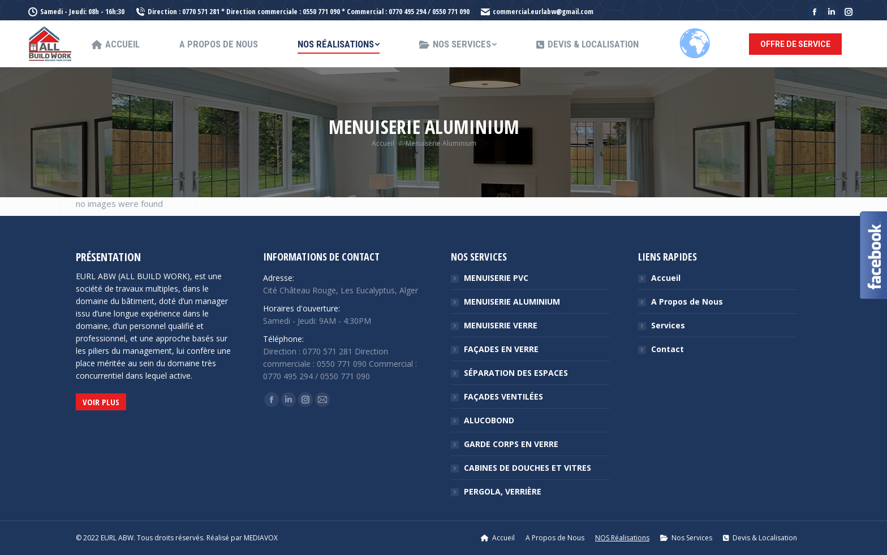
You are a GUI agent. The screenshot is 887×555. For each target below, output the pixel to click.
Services (668, 325)
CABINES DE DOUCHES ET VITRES (527, 467)
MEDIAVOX (261, 538)
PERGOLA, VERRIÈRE (502, 491)
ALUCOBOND (489, 420)
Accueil (666, 277)
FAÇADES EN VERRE (501, 349)
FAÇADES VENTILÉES (503, 396)
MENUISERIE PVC (496, 277)
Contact (667, 349)
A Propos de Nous (687, 301)
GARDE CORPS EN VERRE (511, 444)
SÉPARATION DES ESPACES (516, 372)
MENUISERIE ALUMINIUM (512, 301)
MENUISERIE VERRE (500, 325)
